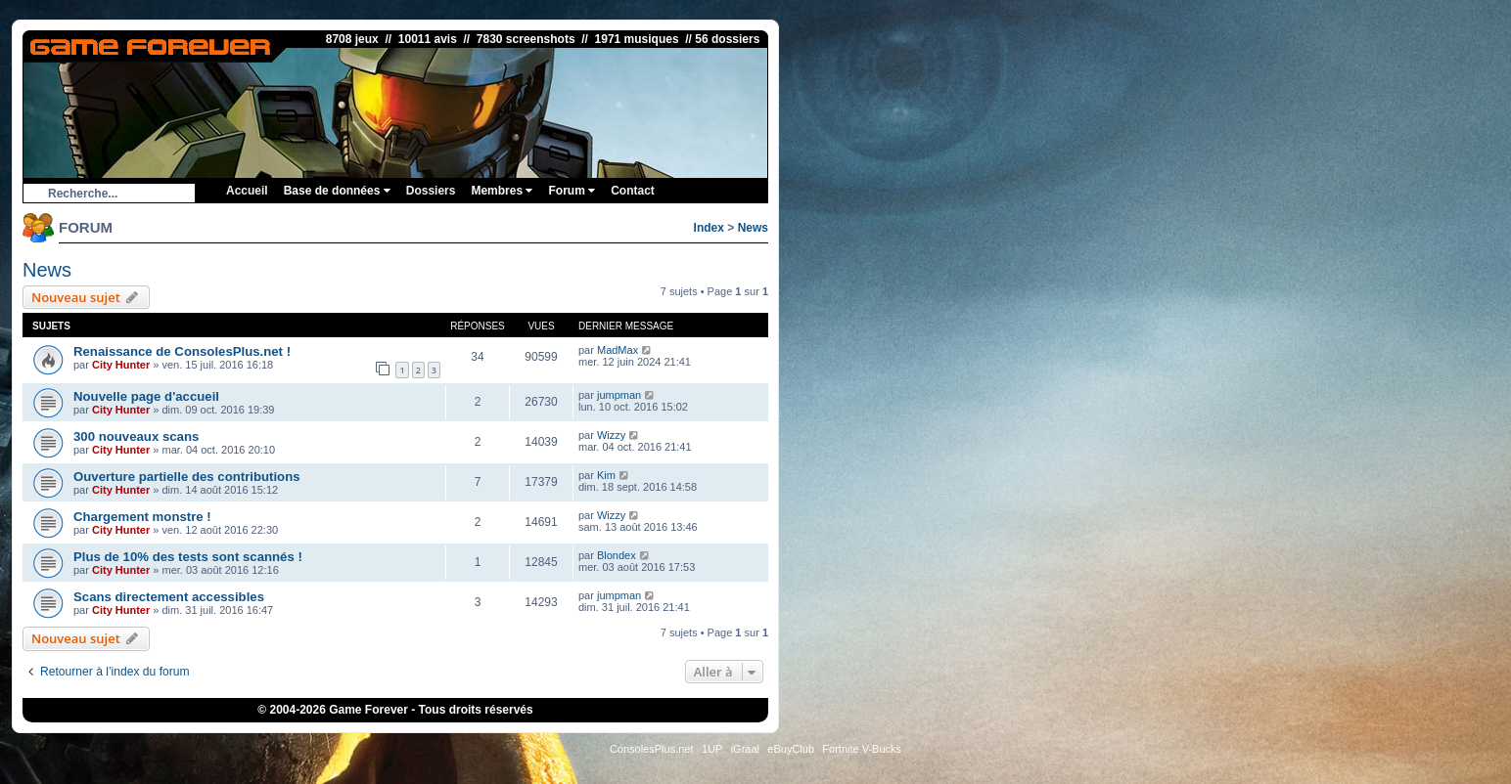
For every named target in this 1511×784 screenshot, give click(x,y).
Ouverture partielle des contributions (186, 476)
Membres (501, 190)
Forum (571, 190)
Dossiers (431, 190)
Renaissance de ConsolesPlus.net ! (182, 351)
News (753, 228)
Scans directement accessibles (168, 596)
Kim (606, 475)
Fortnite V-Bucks (861, 749)
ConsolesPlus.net (652, 749)
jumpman (619, 395)
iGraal (745, 749)
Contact (633, 190)
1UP (712, 749)
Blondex (616, 555)
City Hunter (121, 364)
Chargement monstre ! (142, 516)
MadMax (617, 350)
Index (709, 228)
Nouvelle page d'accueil (146, 396)
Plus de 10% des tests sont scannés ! (187, 556)
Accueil (247, 190)
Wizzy (611, 435)
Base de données (337, 190)
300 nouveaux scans (136, 436)
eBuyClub (790, 749)
